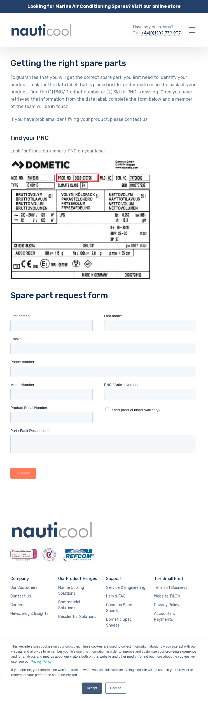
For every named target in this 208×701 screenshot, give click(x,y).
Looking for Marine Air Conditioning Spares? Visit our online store (104, 6)
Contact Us (20, 596)
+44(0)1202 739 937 (161, 33)
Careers (17, 605)
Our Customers (24, 587)
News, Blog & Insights (29, 613)
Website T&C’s (167, 596)
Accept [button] (92, 688)
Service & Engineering (125, 587)
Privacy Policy (41, 662)
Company (19, 578)
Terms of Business (170, 587)
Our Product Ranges (77, 578)
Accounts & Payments (164, 616)
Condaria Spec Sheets (119, 608)
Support (114, 578)
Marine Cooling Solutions (71, 590)
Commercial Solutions (69, 605)
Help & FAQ (115, 596)
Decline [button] (115, 688)
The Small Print (168, 578)
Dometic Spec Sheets (119, 622)
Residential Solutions (77, 616)
